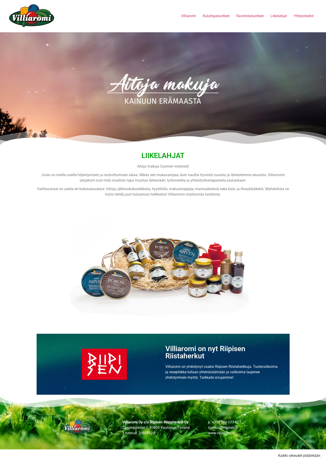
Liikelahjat (278, 16)
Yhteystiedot (304, 16)
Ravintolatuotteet (250, 16)
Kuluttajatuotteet (216, 16)
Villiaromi (188, 16)
